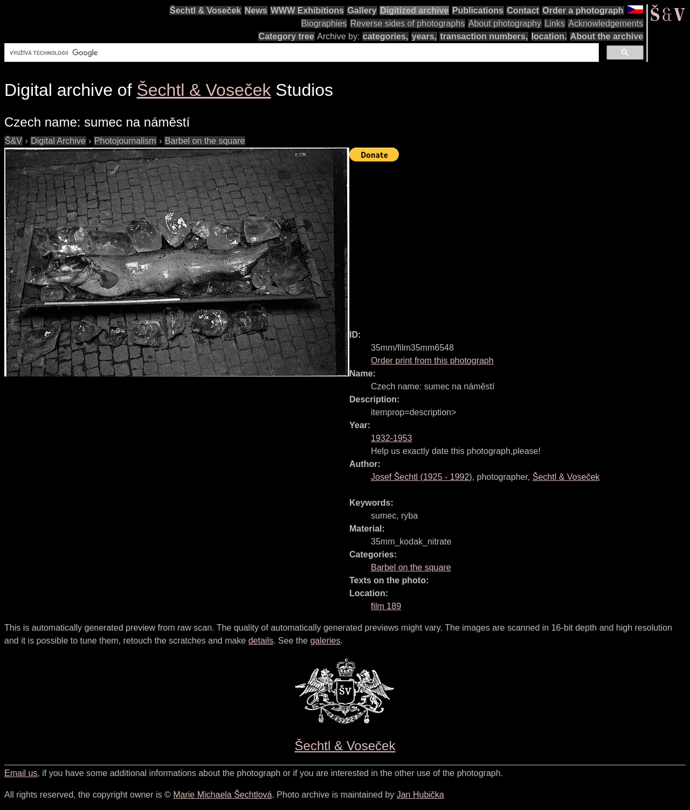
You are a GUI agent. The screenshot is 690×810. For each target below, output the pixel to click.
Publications (477, 10)
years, (424, 36)
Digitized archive (414, 10)
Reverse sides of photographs (407, 23)
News (256, 10)
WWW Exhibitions (307, 10)
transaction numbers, (484, 36)
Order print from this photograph (432, 360)
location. (549, 36)
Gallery (361, 10)
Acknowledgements (605, 23)
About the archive (606, 36)
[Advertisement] (519, 240)
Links (554, 23)
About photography (504, 23)
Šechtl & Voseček (205, 10)
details (261, 640)
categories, (385, 36)
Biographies (324, 23)
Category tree (286, 36)
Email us (20, 773)
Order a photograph (582, 10)
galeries (325, 640)
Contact (523, 10)
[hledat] (300, 53)
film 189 (386, 606)
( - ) (421, 476)
